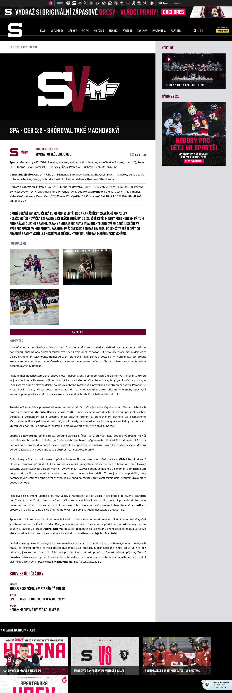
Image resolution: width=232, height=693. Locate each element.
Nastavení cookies (158, 686)
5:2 (138, 154)
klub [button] (43, 30)
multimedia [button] (159, 30)
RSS (148, 686)
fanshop (142, 30)
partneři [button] (176, 30)
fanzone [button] (127, 30)
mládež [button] (113, 30)
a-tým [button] (85, 30)
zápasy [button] (72, 30)
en (201, 30)
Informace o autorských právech (132, 686)
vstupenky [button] (57, 30)
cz (194, 30)
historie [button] (99, 30)
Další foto (77, 287)
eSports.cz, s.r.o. (110, 686)
